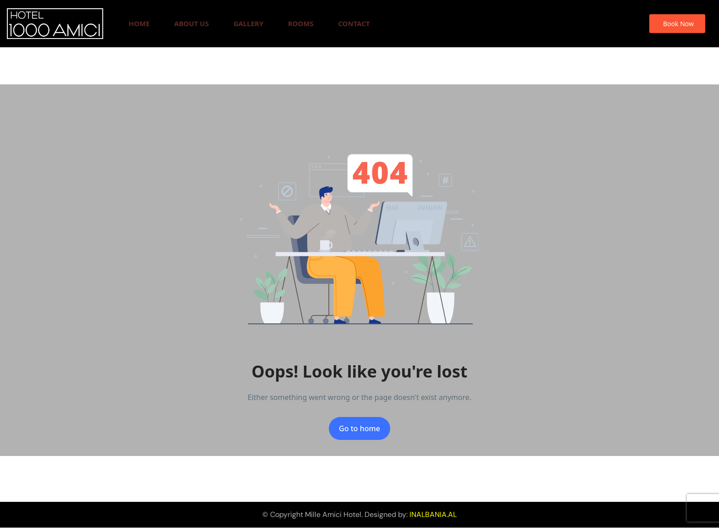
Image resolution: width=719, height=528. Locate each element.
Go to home (359, 428)
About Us (191, 23)
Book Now (678, 23)
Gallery (248, 23)
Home (138, 23)
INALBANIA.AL (433, 514)
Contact (354, 23)
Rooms (301, 23)
